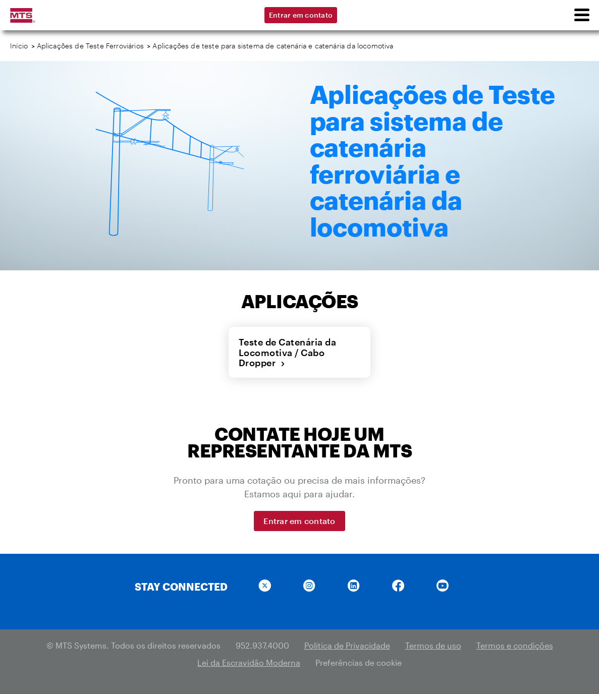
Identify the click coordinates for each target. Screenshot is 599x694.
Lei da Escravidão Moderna (248, 662)
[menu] (581, 15)
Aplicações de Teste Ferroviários (90, 45)
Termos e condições (514, 645)
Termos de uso (433, 645)
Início (19, 45)
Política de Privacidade (347, 645)
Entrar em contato (301, 15)
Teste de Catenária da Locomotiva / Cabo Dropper (288, 352)
